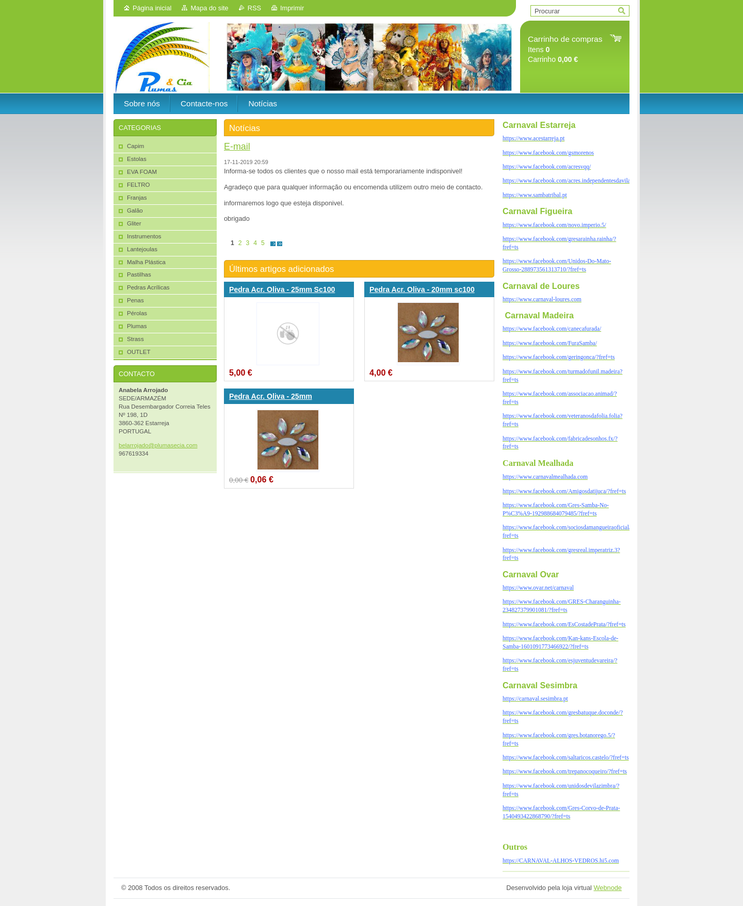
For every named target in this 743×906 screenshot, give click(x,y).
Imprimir (292, 8)
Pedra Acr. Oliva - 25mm (270, 396)
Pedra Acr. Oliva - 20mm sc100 (422, 289)
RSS (254, 8)
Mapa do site (209, 8)
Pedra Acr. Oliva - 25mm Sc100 (282, 289)
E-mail (237, 146)
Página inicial (152, 8)
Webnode (607, 888)
